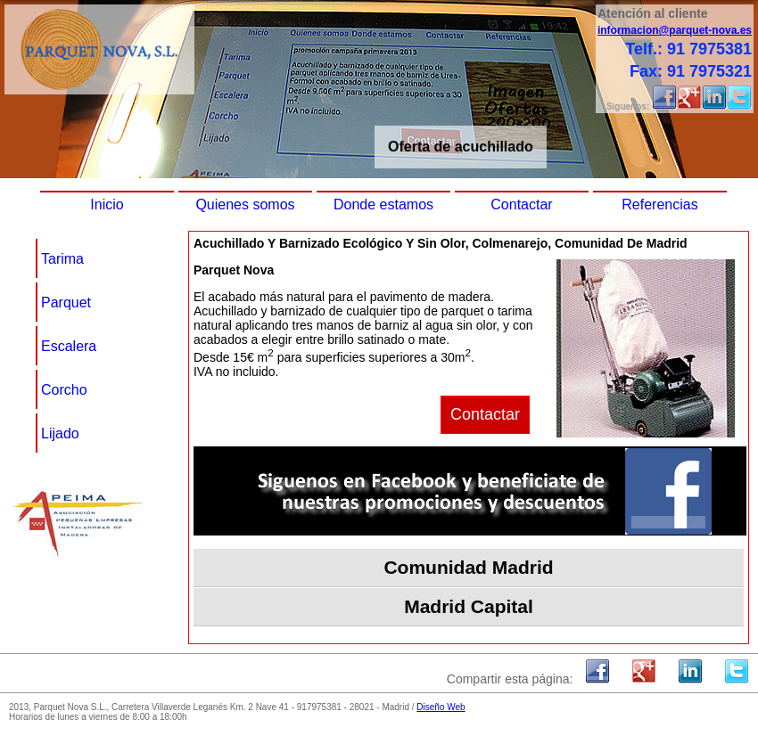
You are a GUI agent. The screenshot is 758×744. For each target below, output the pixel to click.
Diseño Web (440, 707)
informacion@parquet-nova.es (674, 30)
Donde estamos (383, 204)
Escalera (68, 346)
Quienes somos (244, 204)
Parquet (66, 302)
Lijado (60, 433)
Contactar (521, 204)
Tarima (62, 258)
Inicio (106, 204)
